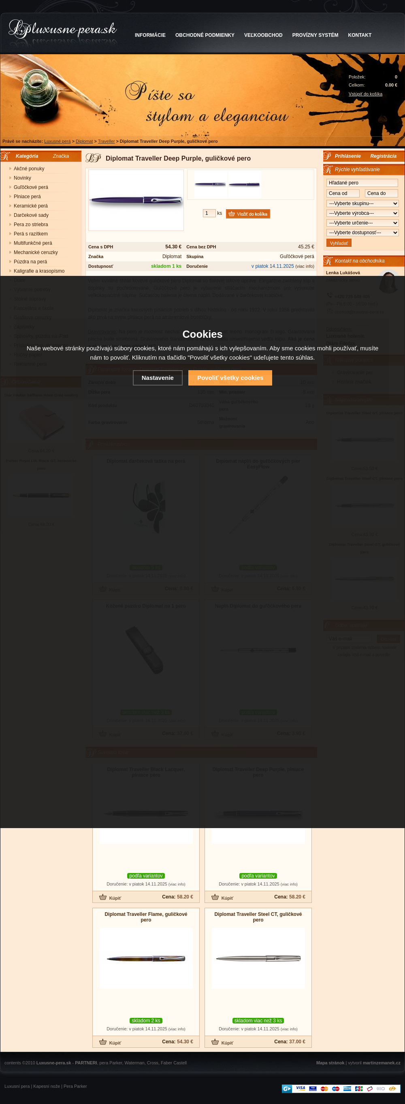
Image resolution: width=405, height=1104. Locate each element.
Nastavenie (158, 377)
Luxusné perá (57, 141)
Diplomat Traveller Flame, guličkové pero (145, 917)
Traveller (106, 141)
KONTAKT (360, 35)
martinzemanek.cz (382, 1062)
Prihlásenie (348, 156)
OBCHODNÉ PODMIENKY (204, 35)
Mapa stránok (330, 1062)
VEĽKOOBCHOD (263, 35)
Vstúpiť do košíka (365, 93)
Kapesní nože (46, 1086)
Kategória (25, 156)
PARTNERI (86, 1062)
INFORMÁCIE (150, 35)
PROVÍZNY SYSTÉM (315, 35)
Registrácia (383, 156)
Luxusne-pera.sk (53, 1062)
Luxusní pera (17, 1086)
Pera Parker (75, 1086)
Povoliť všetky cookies (230, 377)
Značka (61, 156)
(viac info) (304, 266)
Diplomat (84, 141)
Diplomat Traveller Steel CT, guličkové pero (258, 917)
